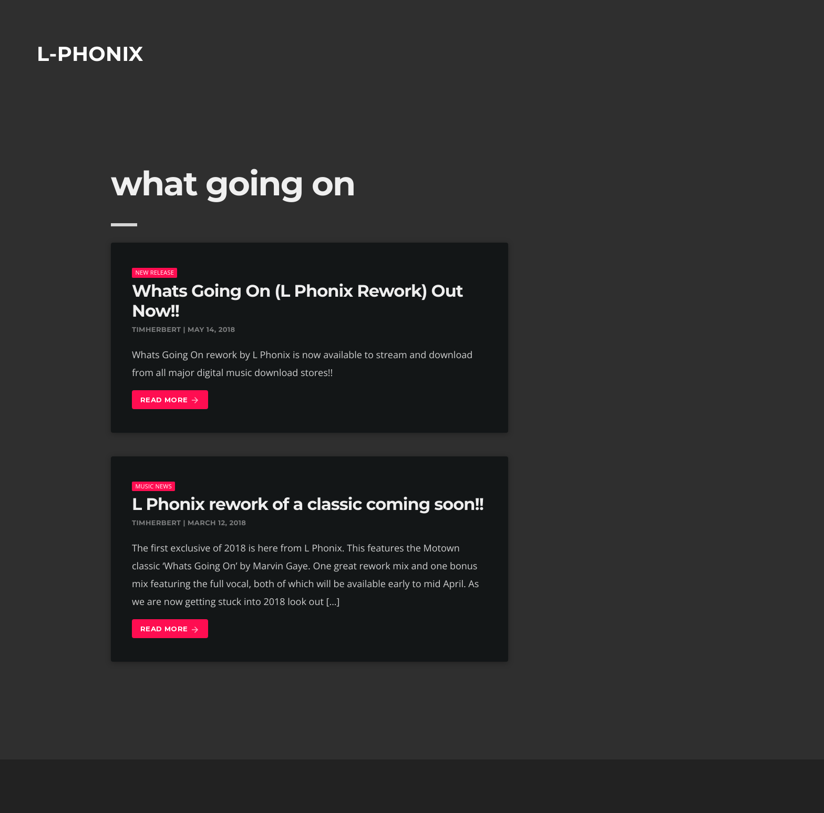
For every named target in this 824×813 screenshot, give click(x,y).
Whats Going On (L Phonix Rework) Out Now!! (297, 301)
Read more (170, 400)
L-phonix (90, 53)
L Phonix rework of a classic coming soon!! (307, 504)
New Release (154, 272)
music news (153, 486)
